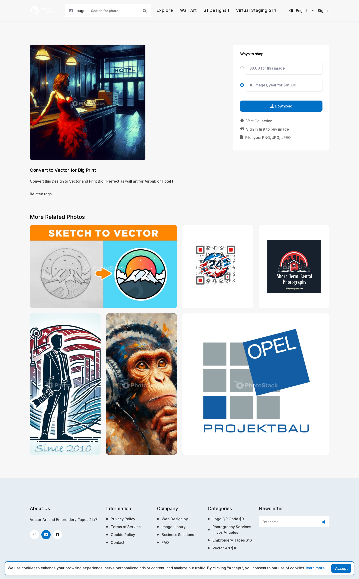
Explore (165, 10)
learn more (315, 568)
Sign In (323, 10)
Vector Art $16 (224, 548)
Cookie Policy (123, 534)
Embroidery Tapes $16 (232, 540)
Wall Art (188, 10)
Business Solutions (178, 534)
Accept (341, 568)
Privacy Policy (123, 519)
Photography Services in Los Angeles (231, 529)
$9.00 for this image (267, 68)
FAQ (165, 542)
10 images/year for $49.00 (272, 85)
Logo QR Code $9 (228, 519)
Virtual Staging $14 (256, 10)
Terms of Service (126, 526)
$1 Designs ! (216, 10)
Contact (117, 542)
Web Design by (175, 519)
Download (281, 106)
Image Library (174, 526)
